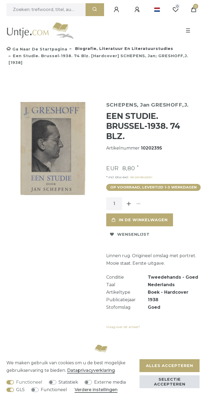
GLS (20, 389)
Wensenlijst (130, 234)
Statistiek (68, 382)
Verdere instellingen (96, 389)
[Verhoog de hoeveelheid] (129, 203)
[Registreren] (138, 9)
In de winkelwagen (140, 219)
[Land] (157, 9)
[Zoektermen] (46, 9)
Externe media (110, 382)
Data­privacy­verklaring (91, 370)
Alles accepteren (169, 365)
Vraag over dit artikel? (123, 327)
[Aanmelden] (117, 9)
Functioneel (29, 382)
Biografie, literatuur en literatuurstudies (123, 48)
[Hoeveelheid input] (114, 203)
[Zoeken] (95, 9)
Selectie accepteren (169, 382)
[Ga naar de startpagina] (36, 49)
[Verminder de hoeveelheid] (138, 203)
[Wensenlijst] (175, 9)
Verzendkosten (140, 177)
